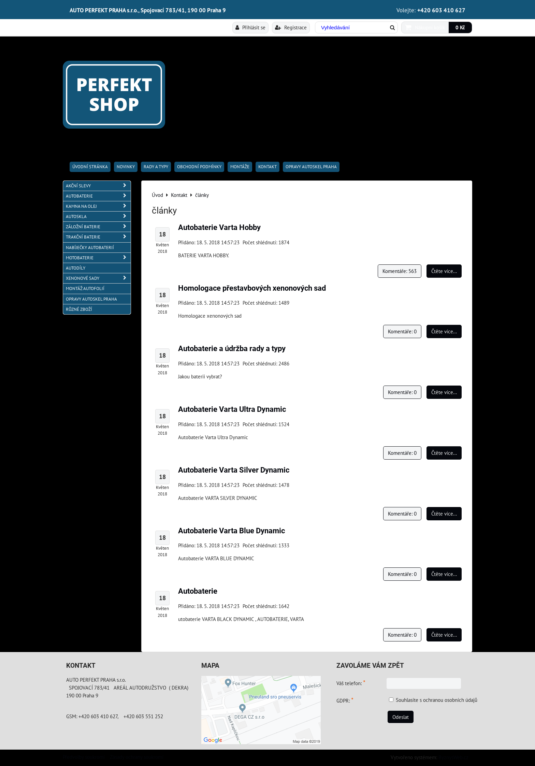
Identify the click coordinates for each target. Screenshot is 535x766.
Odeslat (400, 716)
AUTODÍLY (75, 268)
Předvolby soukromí (84, 756)
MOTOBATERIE (98, 258)
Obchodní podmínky (199, 167)
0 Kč (460, 27)
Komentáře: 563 (399, 271)
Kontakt (267, 167)
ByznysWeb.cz (453, 757)
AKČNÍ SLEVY (98, 186)
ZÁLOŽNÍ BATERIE (98, 227)
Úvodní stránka (90, 167)
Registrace (291, 27)
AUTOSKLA (98, 216)
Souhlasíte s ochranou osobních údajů (436, 699)
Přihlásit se (250, 27)
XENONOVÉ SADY (98, 278)
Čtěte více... (444, 271)
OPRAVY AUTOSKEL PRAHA (311, 167)
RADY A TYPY (156, 167)
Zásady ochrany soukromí (136, 756)
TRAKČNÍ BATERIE (98, 237)
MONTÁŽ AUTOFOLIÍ (85, 288)
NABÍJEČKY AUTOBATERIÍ (90, 247)
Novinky (126, 167)
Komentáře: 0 (402, 331)
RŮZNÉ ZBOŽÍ (79, 309)
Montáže (239, 167)
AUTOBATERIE (98, 196)
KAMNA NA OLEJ (98, 206)
